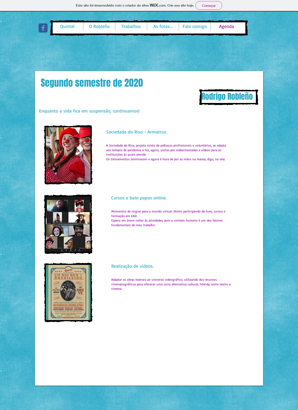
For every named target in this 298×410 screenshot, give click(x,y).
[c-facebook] (43, 28)
